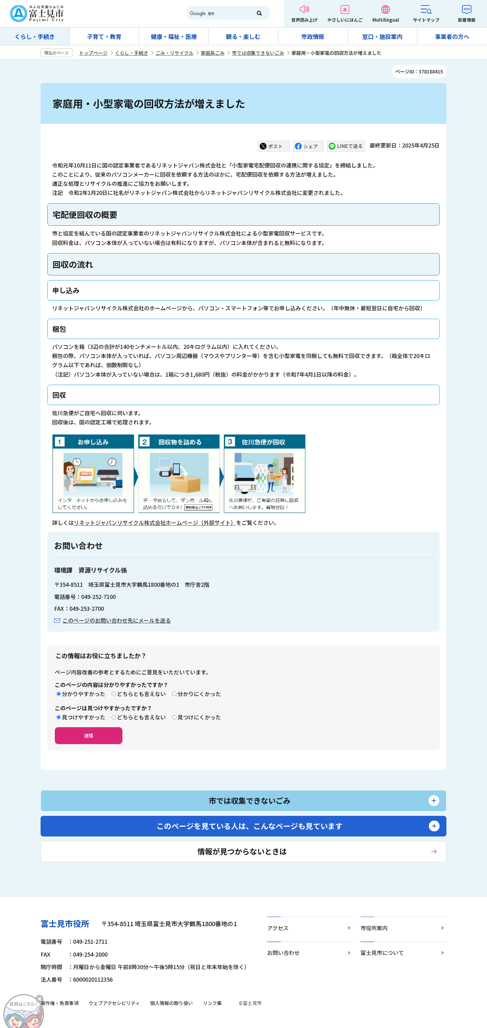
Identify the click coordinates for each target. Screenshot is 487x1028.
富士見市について (382, 952)
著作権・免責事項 (59, 1003)
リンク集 (212, 1003)
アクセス (277, 928)
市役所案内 (374, 928)
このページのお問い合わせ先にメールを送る (117, 620)
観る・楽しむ (243, 36)
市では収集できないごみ (258, 52)
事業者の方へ (452, 36)
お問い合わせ (283, 952)
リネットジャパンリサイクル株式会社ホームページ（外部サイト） (155, 522)
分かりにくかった (199, 694)
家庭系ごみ (213, 52)
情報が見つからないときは (242, 851)
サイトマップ (426, 20)
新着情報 (467, 20)
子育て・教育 (104, 36)
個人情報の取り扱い (171, 1003)
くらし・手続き (35, 36)
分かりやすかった (83, 694)
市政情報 (312, 36)
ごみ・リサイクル (174, 52)
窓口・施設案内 (382, 36)
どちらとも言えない (141, 694)
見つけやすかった (83, 717)
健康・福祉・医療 (174, 36)
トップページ (93, 52)
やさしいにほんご (345, 20)
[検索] (216, 13)
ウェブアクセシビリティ (114, 1003)
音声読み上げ (304, 20)
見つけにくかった (199, 717)
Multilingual (385, 20)
